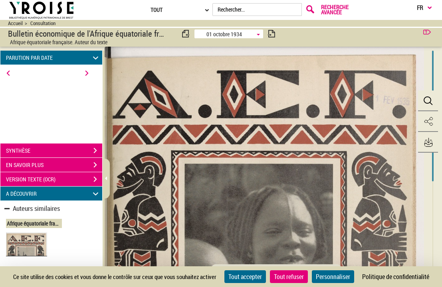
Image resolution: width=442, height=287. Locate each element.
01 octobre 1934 (224, 34)
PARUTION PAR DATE (53, 58)
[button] (428, 100)
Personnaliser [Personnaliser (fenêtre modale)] (333, 276)
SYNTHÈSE (54, 150)
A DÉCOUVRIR (53, 194)
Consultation (42, 23)
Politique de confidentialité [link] (395, 276)
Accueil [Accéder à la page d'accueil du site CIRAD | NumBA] (15, 23)
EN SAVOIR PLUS (54, 165)
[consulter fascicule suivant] (271, 34)
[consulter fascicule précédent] (186, 34)
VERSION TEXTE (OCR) (54, 179)
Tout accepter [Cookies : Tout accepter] (245, 276)
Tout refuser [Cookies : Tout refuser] (289, 276)
